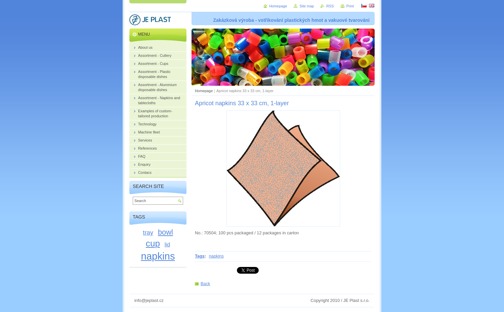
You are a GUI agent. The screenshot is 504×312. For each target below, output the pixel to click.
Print (350, 6)
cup (153, 243)
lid (167, 244)
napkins (216, 256)
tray (148, 232)
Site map (306, 6)
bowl (165, 232)
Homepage (204, 91)
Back (205, 283)
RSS (330, 6)
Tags (200, 256)
